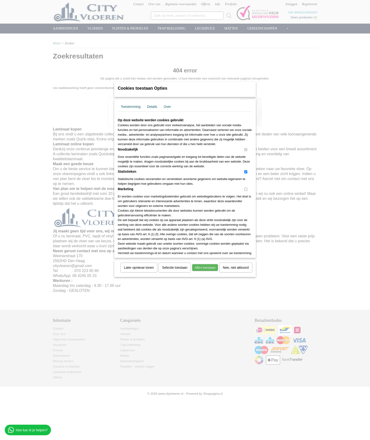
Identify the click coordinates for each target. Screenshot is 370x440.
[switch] (245, 149)
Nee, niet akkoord (236, 267)
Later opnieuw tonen (139, 267)
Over (167, 107)
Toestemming (130, 107)
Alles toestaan (205, 267)
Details (152, 107)
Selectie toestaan (174, 267)
